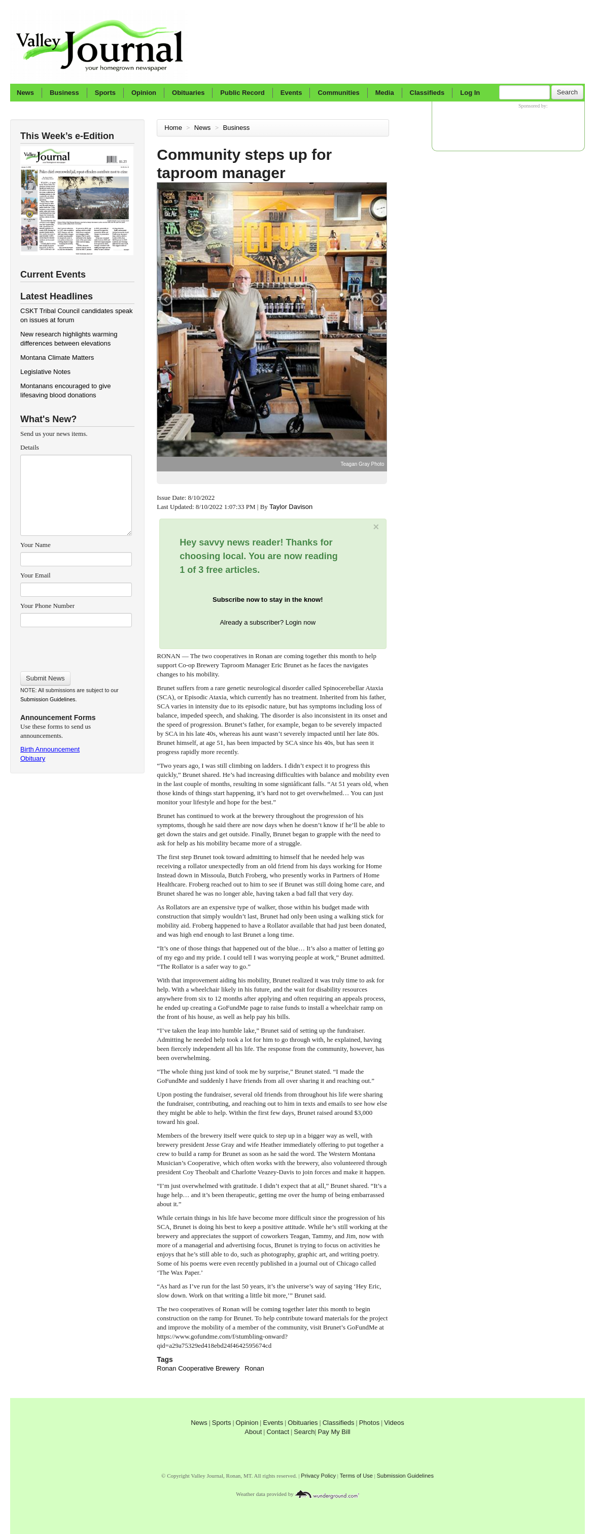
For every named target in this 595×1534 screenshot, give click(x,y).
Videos (394, 1422)
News (25, 92)
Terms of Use (356, 1476)
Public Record (242, 92)
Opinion (143, 92)
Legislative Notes (45, 372)
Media (384, 92)
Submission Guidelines (47, 699)
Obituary (32, 758)
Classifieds (427, 92)
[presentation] (75, 646)
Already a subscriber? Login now (268, 622)
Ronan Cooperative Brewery (198, 1368)
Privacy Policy (318, 1476)
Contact (277, 1432)
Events (291, 92)
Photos (369, 1422)
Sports (105, 92)
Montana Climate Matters (57, 357)
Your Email (35, 575)
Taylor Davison (291, 506)
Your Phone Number (47, 605)
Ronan (254, 1368)
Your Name (35, 545)
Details (29, 447)
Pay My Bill (334, 1432)
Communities (338, 92)
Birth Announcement (50, 749)
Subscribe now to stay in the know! (268, 599)
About (253, 1432)
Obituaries (188, 92)
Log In (470, 92)
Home (173, 127)
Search (567, 92)
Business (64, 92)
